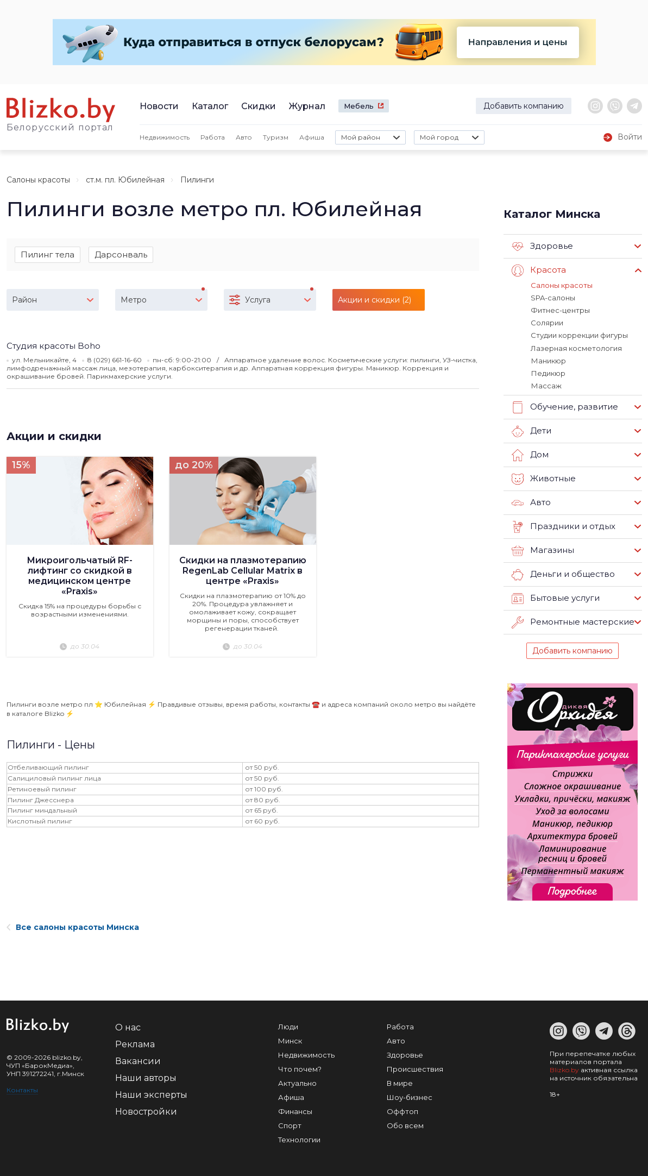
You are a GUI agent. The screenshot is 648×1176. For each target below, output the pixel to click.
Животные (544, 479)
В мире (400, 1082)
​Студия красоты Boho (53, 346)
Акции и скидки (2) (374, 300)
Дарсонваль (121, 254)
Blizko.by (564, 1069)
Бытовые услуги (556, 598)
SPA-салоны (553, 297)
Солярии (547, 322)
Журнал (307, 106)
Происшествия (415, 1068)
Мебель (359, 106)
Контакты (22, 1089)
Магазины (543, 550)
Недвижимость (165, 137)
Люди (288, 1026)
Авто (244, 137)
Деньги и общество (563, 574)
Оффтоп (402, 1110)
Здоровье (542, 247)
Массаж (546, 385)
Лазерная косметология (576, 347)
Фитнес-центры (560, 310)
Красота (539, 270)
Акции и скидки (54, 436)
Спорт (289, 1125)
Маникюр (548, 360)
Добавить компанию (523, 106)
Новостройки (146, 1111)
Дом (530, 455)
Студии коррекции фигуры (579, 335)
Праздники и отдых (563, 526)
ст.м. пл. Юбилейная (125, 180)
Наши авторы (146, 1077)
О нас (128, 1027)
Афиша (311, 137)
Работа (212, 137)
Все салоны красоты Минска (73, 927)
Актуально (297, 1082)
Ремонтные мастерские (573, 622)
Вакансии (138, 1060)
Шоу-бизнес (409, 1096)
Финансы (295, 1110)
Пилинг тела (47, 254)
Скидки (258, 106)
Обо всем (405, 1125)
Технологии (299, 1139)
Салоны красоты (38, 180)
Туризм (275, 137)
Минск (290, 1040)
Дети (531, 431)
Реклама (135, 1044)
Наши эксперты (151, 1094)
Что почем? (300, 1068)
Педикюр (548, 372)
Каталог (210, 106)
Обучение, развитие (565, 407)
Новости (159, 106)
